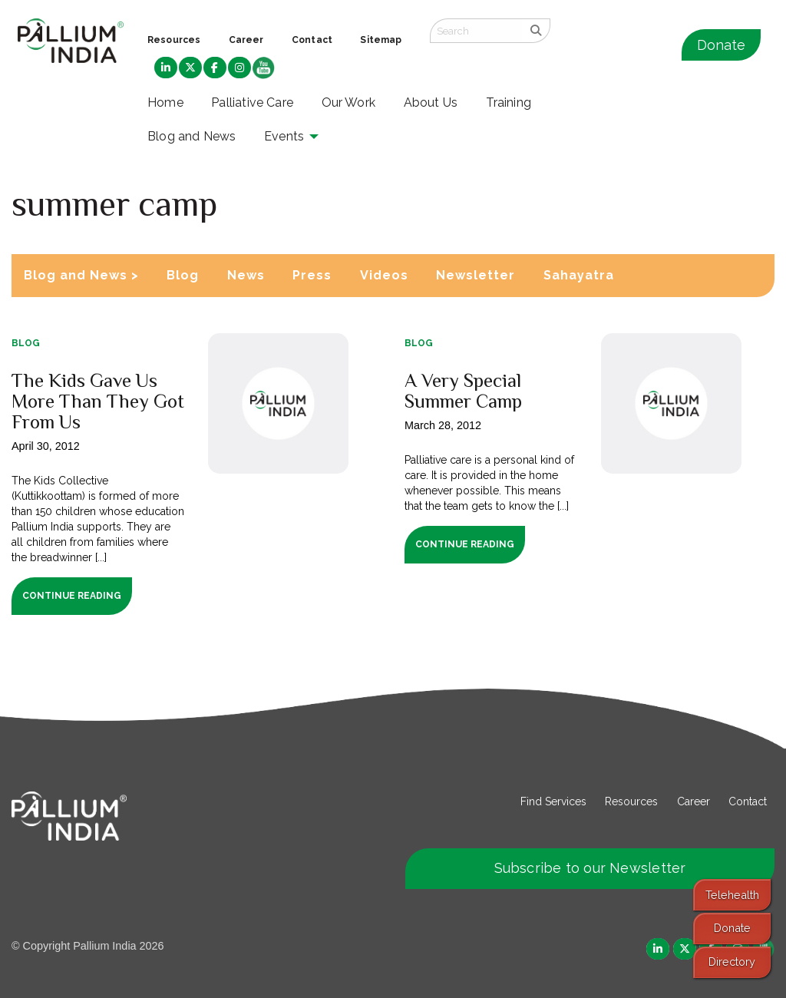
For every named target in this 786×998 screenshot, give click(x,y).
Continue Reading (71, 595)
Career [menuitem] (246, 40)
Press (312, 275)
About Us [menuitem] (431, 102)
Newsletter (475, 275)
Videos (384, 275)
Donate (721, 45)
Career (693, 801)
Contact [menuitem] (312, 40)
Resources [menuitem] (173, 40)
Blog (183, 275)
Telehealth (732, 894)
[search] (536, 30)
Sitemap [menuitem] (380, 40)
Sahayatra (578, 275)
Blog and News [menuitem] (191, 136)
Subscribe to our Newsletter (590, 868)
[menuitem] (165, 68)
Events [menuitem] (284, 136)
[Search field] (476, 30)
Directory (731, 961)
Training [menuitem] (509, 102)
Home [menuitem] (165, 102)
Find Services (553, 801)
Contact (747, 801)
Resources (631, 801)
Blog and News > (81, 275)
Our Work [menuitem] (349, 102)
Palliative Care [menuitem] (252, 102)
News (246, 275)
